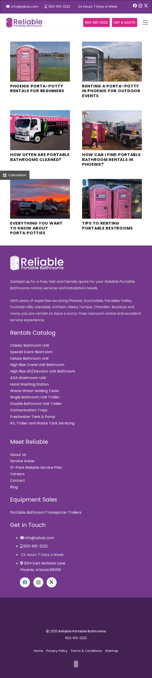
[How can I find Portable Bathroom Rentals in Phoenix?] (112, 130)
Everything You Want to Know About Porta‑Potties (36, 228)
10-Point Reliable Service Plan (36, 467)
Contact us (20, 281)
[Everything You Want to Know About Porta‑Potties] (40, 199)
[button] (145, 22)
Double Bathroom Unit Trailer (36, 403)
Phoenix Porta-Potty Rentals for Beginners (37, 88)
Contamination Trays (28, 410)
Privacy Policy (56, 651)
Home (38, 651)
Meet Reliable (29, 442)
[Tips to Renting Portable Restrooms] (112, 199)
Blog (14, 487)
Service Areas (22, 461)
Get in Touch (28, 525)
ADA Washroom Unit (28, 377)
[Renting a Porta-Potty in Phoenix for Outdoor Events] (112, 62)
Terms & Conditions (86, 651)
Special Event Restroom (31, 352)
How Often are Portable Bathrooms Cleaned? (40, 157)
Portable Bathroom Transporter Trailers (45, 512)
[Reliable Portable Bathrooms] (24, 23)
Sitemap (111, 651)
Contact (17, 480)
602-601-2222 (57, 6)
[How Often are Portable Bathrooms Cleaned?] (40, 130)
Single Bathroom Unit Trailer (35, 397)
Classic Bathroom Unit (29, 345)
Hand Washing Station (29, 384)
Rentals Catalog (33, 333)
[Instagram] (140, 6)
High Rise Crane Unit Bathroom (37, 364)
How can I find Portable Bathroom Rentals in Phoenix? (111, 159)
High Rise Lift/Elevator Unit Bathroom (42, 371)
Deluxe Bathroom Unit (29, 358)
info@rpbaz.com (22, 6)
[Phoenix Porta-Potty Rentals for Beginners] (40, 62)
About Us (18, 454)
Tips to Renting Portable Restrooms (107, 225)
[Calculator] (14, 175)
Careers (17, 474)
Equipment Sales (33, 500)
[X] (146, 6)
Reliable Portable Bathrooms (82, 631)
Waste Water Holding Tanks (34, 390)
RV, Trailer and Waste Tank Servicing (42, 423)
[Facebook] (135, 6)
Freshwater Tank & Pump (32, 416)
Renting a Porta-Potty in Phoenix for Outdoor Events (111, 90)
